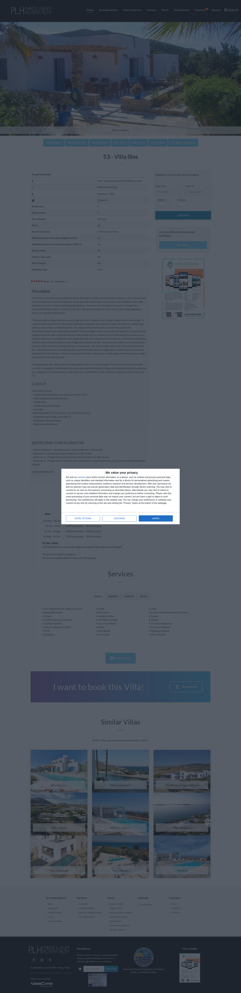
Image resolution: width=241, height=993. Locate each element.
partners (81, 477)
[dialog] (120, 496)
